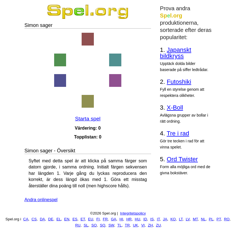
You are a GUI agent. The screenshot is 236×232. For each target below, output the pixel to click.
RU (78, 225)
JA (165, 219)
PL (211, 219)
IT (158, 219)
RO (227, 219)
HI (121, 219)
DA (42, 219)
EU (90, 219)
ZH (150, 225)
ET (83, 219)
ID (145, 219)
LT (180, 219)
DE (50, 219)
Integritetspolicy (133, 213)
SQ (102, 225)
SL (86, 225)
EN (66, 219)
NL (203, 219)
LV (188, 219)
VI (143, 225)
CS (34, 219)
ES (74, 219)
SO (94, 225)
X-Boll (175, 107)
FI (98, 219)
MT (195, 219)
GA (113, 219)
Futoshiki (179, 81)
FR (105, 219)
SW (111, 225)
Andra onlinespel (40, 199)
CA (26, 219)
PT (219, 219)
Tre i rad (178, 133)
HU (137, 219)
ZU (158, 225)
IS (152, 219)
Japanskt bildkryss (175, 52)
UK (135, 225)
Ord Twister (182, 159)
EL (58, 219)
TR (127, 225)
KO (173, 219)
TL (119, 225)
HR (129, 219)
